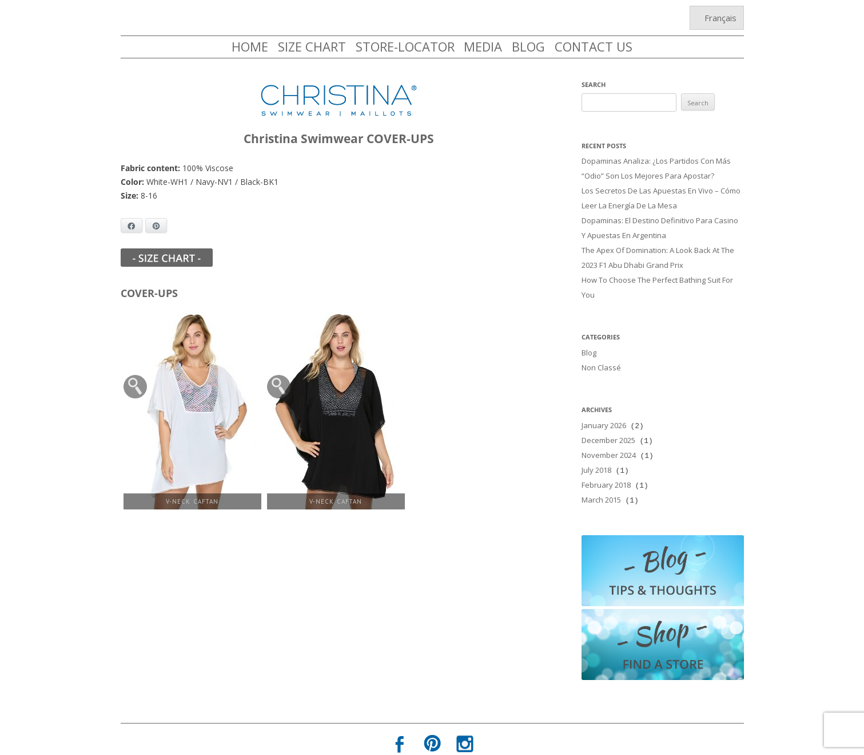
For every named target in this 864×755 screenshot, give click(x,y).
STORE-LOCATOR (405, 46)
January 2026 (604, 411)
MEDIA (483, 46)
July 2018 (596, 453)
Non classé (601, 355)
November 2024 (609, 439)
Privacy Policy (399, 742)
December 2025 (608, 425)
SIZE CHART (312, 46)
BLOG (528, 46)
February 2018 (606, 466)
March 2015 (601, 480)
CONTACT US (593, 46)
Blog (589, 341)
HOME (250, 46)
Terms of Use (465, 742)
